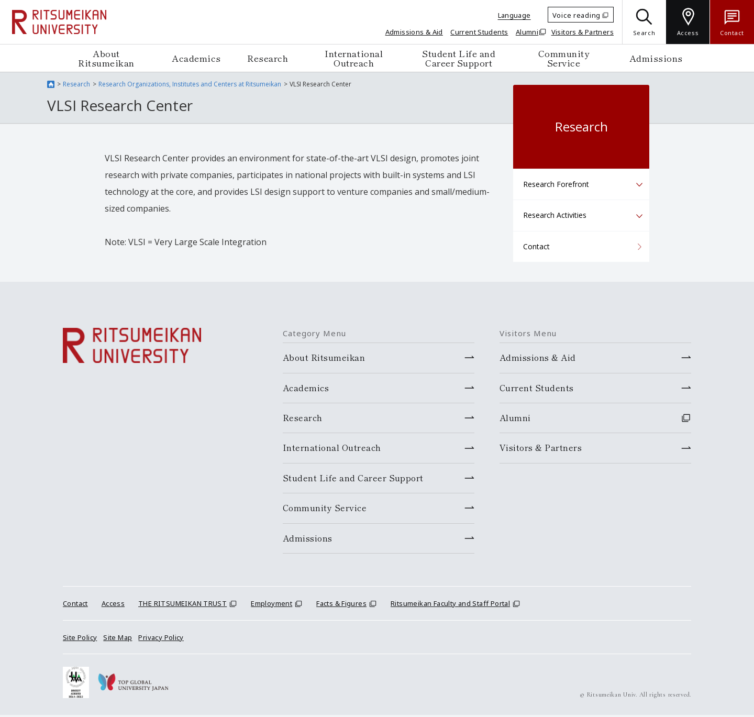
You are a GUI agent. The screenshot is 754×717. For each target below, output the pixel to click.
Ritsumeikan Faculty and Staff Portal (450, 605)
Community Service (564, 58)
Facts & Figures (341, 605)
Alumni (527, 32)
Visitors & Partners (582, 32)
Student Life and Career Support (458, 58)
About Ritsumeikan (106, 58)
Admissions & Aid (414, 32)
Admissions (656, 57)
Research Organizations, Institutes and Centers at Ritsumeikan (189, 84)
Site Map (117, 639)
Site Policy (80, 639)
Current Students (479, 32)
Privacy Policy (160, 639)
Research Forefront (556, 184)
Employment (271, 605)
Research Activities (554, 215)
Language (514, 15)
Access (113, 605)
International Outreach (354, 58)
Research (267, 57)
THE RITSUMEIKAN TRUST (182, 605)
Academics (196, 57)
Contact (536, 246)
